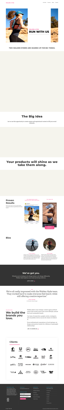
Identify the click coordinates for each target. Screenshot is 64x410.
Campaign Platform (36, 390)
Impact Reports (35, 394)
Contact (56, 2)
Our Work (44, 2)
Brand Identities (36, 388)
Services (49, 2)
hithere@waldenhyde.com (24, 388)
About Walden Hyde (50, 388)
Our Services (49, 390)
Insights (48, 396)
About (53, 2)
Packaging (35, 392)
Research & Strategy (36, 396)
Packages (48, 394)
